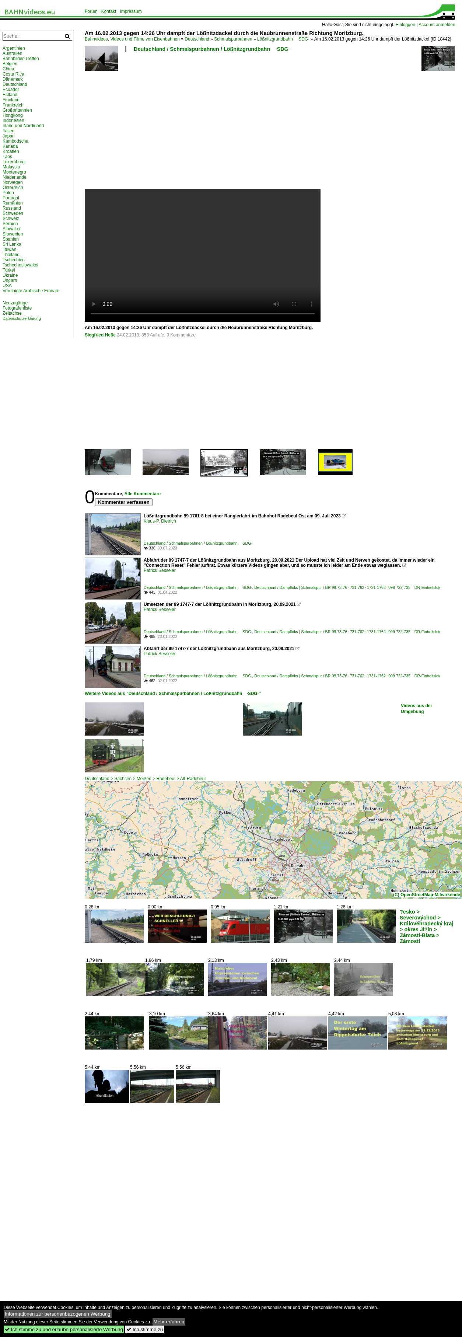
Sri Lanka (12, 244)
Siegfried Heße (100, 335)
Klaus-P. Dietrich (160, 521)
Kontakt (108, 11)
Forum (91, 11)
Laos (7, 156)
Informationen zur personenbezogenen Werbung (58, 1314)
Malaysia (11, 167)
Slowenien (13, 234)
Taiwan (9, 249)
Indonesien (13, 120)
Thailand (11, 254)
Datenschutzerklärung (22, 318)
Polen (8, 192)
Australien (12, 53)
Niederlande (15, 177)
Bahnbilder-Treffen (21, 58)
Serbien (10, 223)
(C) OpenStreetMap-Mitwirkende (426, 894)
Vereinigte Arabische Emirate (31, 290)
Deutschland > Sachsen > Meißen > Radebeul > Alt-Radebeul (145, 778)
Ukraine (10, 275)
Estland (10, 94)
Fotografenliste (17, 308)
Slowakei (11, 228)
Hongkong (13, 115)
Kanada (10, 146)
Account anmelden (437, 24)
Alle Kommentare (142, 493)
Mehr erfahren (169, 1321)
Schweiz (11, 218)
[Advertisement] (227, 123)
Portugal (11, 197)
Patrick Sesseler (160, 570)
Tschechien (14, 259)
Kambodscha (15, 141)
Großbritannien (17, 110)
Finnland (11, 99)
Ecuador (11, 89)
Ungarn (10, 280)
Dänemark (13, 79)
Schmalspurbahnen (233, 39)
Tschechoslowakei (20, 265)
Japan (9, 136)
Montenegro (14, 172)
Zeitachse (12, 313)
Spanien (11, 239)
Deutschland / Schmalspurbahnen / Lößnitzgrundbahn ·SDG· (212, 49)
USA (7, 285)
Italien (8, 130)
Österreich (13, 187)
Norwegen (13, 182)
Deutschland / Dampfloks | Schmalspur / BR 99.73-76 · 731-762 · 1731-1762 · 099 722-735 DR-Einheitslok (347, 587)
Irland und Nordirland (23, 125)
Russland (12, 208)
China (8, 68)
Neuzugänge (15, 303)
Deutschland (197, 39)
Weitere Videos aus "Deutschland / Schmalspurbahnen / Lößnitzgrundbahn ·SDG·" (173, 693)
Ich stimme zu (144, 1329)
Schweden (13, 213)
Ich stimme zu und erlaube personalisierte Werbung (64, 1329)
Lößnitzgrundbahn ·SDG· (283, 39)
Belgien (10, 63)
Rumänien (13, 203)
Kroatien (11, 151)
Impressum (130, 11)
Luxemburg (14, 161)
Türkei (9, 270)
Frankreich (13, 105)
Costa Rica (13, 74)
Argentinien (14, 48)
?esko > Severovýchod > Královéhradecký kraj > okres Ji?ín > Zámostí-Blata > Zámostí (427, 926)
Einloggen (405, 24)
